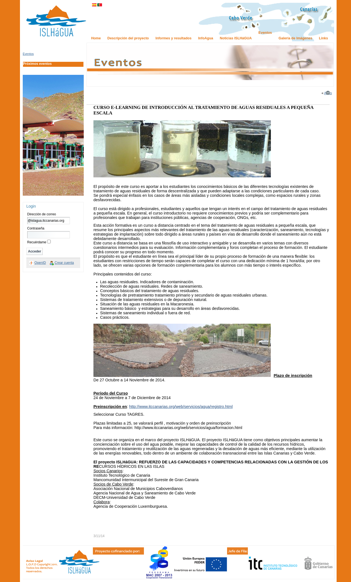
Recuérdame (36, 242)
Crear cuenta (64, 263)
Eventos (28, 53)
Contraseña (35, 228)
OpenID (40, 263)
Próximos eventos (37, 64)
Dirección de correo (41, 214)
